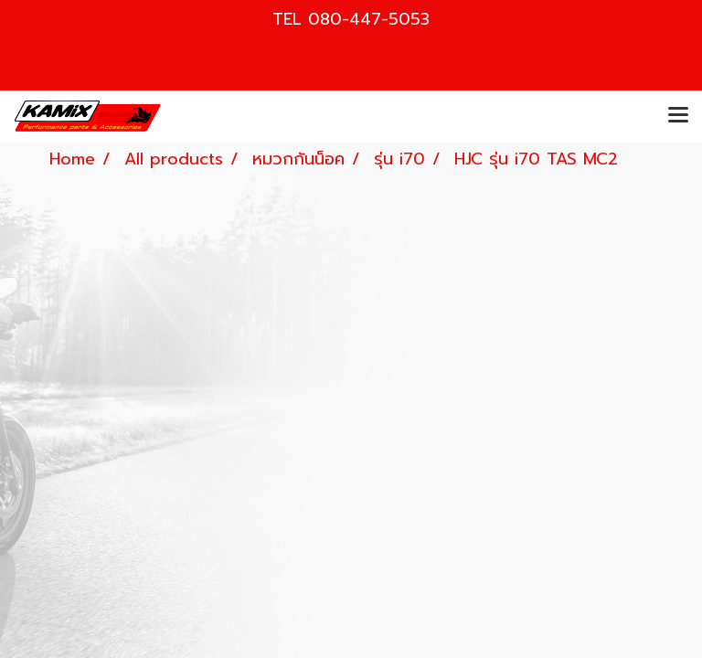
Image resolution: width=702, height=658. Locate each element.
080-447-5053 (369, 19)
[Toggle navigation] (678, 116)
